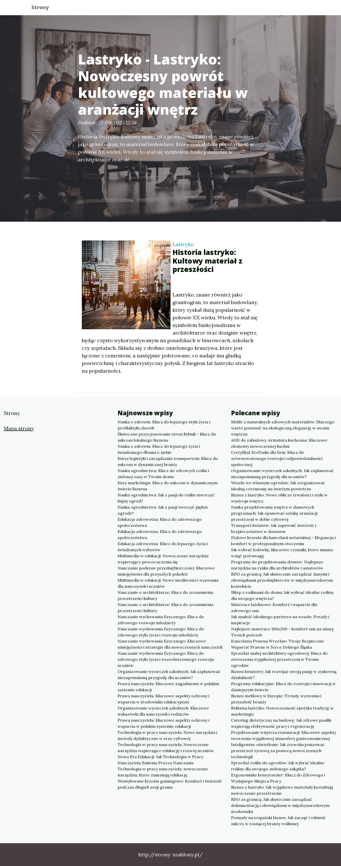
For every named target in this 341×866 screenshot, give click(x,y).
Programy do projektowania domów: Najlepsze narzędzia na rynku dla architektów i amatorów (277, 564)
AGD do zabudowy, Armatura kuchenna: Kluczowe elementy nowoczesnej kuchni (279, 443)
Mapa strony (19, 428)
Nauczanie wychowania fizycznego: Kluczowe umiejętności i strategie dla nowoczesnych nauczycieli (170, 644)
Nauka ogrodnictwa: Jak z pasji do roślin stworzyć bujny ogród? (166, 498)
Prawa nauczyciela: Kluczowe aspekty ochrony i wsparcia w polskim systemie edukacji (164, 723)
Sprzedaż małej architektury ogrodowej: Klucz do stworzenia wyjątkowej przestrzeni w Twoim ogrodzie (279, 659)
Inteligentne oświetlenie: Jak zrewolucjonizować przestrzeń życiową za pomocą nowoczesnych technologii (278, 750)
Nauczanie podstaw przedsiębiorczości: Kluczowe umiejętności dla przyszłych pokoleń (166, 571)
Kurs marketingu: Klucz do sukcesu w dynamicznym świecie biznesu (168, 485)
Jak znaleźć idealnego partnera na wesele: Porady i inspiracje (280, 619)
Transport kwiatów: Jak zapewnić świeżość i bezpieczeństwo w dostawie (273, 528)
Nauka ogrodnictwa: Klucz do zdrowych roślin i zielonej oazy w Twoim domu (163, 473)
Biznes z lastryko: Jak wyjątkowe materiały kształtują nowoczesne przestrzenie (282, 790)
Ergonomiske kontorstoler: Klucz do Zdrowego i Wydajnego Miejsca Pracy (278, 778)
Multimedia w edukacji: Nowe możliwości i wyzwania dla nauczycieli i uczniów (168, 583)
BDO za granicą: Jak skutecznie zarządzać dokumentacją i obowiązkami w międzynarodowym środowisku (280, 805)
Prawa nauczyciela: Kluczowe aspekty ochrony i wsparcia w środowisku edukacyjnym (164, 698)
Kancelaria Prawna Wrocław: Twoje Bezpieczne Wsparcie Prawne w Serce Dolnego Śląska (277, 644)
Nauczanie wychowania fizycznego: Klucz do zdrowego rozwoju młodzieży (161, 619)
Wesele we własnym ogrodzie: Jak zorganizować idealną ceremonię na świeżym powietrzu (278, 485)
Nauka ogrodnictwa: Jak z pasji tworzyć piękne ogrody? (163, 510)
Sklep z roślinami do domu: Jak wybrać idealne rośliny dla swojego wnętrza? (282, 595)
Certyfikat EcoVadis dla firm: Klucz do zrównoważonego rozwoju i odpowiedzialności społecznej (277, 458)
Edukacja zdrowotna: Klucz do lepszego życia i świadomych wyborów (163, 546)
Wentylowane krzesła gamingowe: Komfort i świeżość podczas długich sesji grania (170, 784)
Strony (43, 8)
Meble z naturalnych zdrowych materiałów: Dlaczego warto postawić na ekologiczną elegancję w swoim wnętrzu (282, 428)
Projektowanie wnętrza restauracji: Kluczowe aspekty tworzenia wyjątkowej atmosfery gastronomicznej (283, 735)
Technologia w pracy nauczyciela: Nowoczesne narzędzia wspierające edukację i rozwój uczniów (166, 747)
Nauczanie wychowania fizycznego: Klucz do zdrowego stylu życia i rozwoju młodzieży (161, 631)
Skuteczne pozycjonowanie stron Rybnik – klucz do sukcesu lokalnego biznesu (167, 437)
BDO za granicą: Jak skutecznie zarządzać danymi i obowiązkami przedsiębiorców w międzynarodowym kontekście (282, 580)
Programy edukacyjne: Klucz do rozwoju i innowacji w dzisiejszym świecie (283, 686)
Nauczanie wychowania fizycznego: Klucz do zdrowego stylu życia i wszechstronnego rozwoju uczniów (166, 659)
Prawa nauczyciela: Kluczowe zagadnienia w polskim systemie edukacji (168, 686)
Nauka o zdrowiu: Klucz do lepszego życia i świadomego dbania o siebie (159, 449)
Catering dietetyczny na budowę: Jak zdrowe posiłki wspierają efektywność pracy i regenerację (281, 723)
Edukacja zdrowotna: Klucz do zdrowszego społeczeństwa (160, 522)
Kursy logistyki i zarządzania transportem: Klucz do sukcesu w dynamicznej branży (168, 461)
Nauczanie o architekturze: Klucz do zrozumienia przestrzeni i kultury (165, 595)
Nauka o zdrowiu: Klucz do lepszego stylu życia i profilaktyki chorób (164, 424)
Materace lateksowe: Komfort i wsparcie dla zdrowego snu (274, 607)
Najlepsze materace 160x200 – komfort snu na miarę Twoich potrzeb (282, 631)
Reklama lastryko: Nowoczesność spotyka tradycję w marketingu (282, 711)
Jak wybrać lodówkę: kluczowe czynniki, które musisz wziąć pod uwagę (282, 552)
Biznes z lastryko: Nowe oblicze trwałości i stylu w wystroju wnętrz (279, 498)
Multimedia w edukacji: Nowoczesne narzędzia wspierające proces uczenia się (163, 558)
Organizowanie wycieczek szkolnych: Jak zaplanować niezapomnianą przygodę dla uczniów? (169, 674)
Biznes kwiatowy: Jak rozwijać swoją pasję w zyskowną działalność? (283, 674)
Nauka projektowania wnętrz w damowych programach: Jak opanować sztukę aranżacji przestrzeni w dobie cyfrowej (274, 513)
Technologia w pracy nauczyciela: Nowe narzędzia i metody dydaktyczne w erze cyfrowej (167, 735)
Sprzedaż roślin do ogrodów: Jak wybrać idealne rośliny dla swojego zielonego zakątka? (277, 765)
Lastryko (183, 244)
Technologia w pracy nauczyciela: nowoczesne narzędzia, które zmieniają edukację (163, 771)
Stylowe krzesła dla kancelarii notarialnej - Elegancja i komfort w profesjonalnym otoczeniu (283, 540)
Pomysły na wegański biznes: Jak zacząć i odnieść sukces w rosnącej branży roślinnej (278, 820)
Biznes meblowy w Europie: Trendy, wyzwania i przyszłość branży (276, 698)
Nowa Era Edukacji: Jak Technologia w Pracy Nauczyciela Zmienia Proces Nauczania (160, 759)
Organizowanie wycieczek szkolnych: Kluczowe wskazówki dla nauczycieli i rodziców (163, 711)
